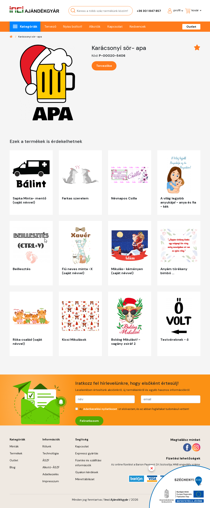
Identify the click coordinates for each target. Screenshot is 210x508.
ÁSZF (45, 460)
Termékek (16, 453)
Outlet (191, 26)
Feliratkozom (89, 421)
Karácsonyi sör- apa (30, 36)
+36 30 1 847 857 (149, 11)
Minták (14, 446)
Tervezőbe (104, 66)
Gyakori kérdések (86, 472)
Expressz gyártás (86, 453)
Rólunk (46, 446)
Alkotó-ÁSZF (50, 467)
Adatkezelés (50, 474)
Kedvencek (138, 26)
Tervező (50, 26)
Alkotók (94, 26)
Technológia (50, 453)
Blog (12, 467)
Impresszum (50, 481)
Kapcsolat (115, 26)
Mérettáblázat (85, 479)
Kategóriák (28, 26)
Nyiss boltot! (72, 26)
